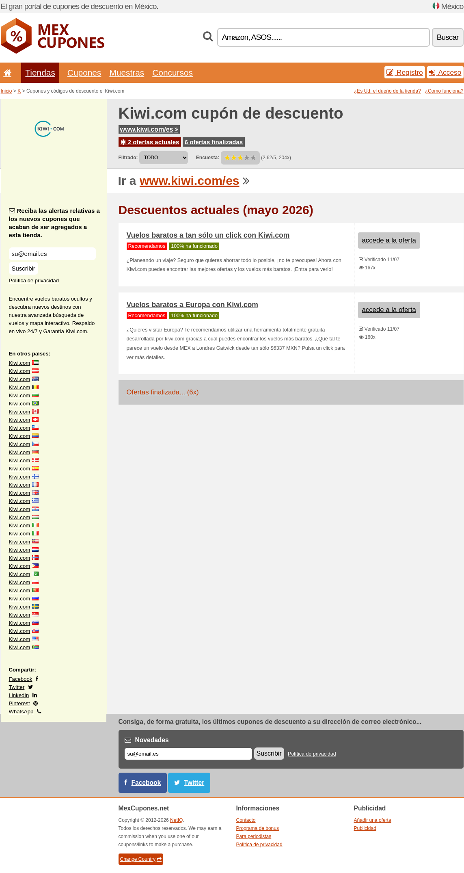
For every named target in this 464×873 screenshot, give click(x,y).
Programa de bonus (257, 828)
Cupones (84, 72)
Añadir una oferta (372, 820)
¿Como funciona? (444, 91)
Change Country (141, 859)
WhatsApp (21, 711)
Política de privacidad (34, 280)
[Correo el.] (188, 754)
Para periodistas (254, 836)
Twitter (17, 687)
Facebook (20, 679)
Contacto (246, 820)
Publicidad (365, 828)
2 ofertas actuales (150, 142)
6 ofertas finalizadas (214, 142)
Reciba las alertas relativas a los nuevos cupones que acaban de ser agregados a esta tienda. (54, 222)
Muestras (126, 72)
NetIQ (176, 820)
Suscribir (23, 268)
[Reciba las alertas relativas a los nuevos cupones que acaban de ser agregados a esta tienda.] (52, 253)
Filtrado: (128, 157)
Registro (404, 72)
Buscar (448, 37)
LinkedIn (19, 695)
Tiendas (40, 72)
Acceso (445, 72)
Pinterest (19, 703)
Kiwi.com (19, 363)
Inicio (6, 91)
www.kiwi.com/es (149, 129)
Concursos (172, 72)
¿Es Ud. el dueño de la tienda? (387, 91)
